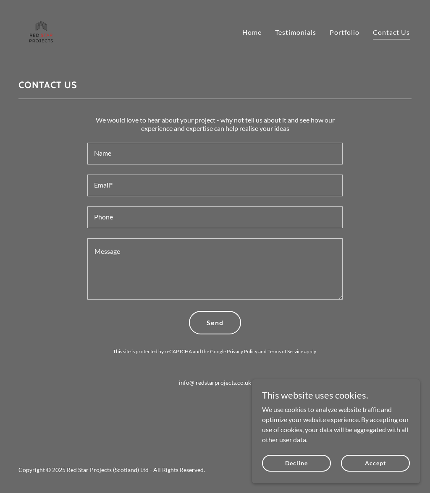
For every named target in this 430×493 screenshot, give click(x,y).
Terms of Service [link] (285, 351)
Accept (375, 463)
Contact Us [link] (391, 32)
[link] (41, 30)
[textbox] (215, 153)
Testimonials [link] (295, 32)
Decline (296, 463)
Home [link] (252, 32)
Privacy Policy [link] (242, 351)
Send (215, 322)
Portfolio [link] (344, 32)
